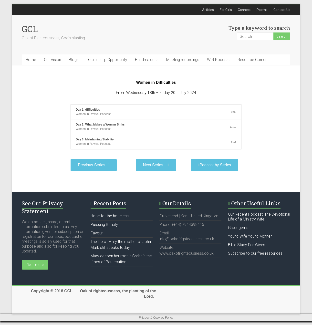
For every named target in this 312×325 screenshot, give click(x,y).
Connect (244, 10)
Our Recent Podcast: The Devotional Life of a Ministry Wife (259, 216)
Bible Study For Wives (246, 244)
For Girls (226, 10)
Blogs (74, 59)
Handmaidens (146, 59)
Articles (208, 10)
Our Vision (52, 59)
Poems (262, 10)
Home (31, 59)
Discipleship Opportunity (106, 59)
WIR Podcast (218, 59)
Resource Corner (252, 59)
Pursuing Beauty (104, 224)
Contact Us (281, 10)
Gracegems (238, 227)
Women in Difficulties (156, 82)
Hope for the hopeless (110, 216)
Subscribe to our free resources (255, 253)
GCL (30, 29)
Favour (97, 233)
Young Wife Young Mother (250, 236)
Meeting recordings (182, 59)
